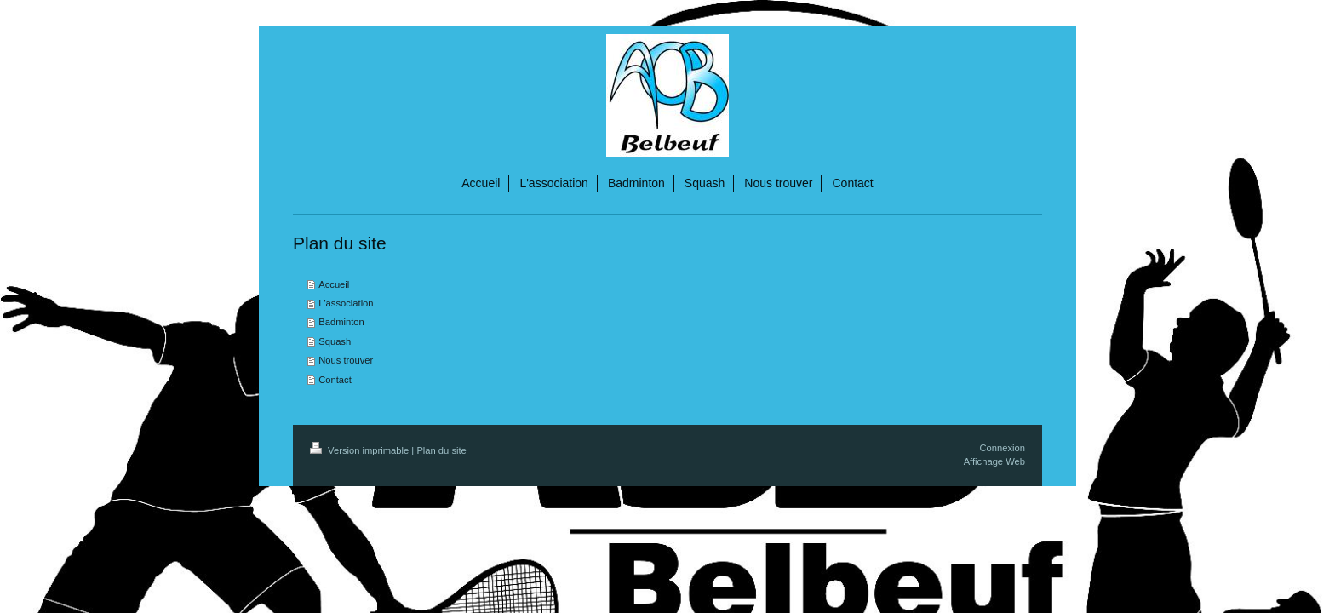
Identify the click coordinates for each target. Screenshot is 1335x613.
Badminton (341, 322)
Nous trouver (345, 360)
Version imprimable (360, 450)
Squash (334, 341)
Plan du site (441, 450)
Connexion (1003, 448)
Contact (335, 380)
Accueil (333, 284)
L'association (345, 303)
